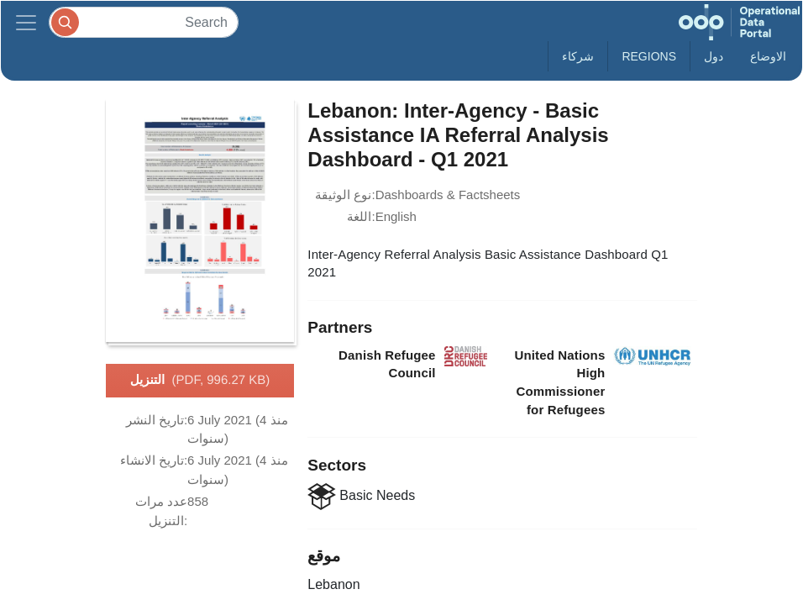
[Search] (144, 22)
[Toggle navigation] (26, 22)
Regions (649, 56)
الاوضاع (768, 56)
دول (713, 56)
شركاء (578, 56)
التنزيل (200, 380)
